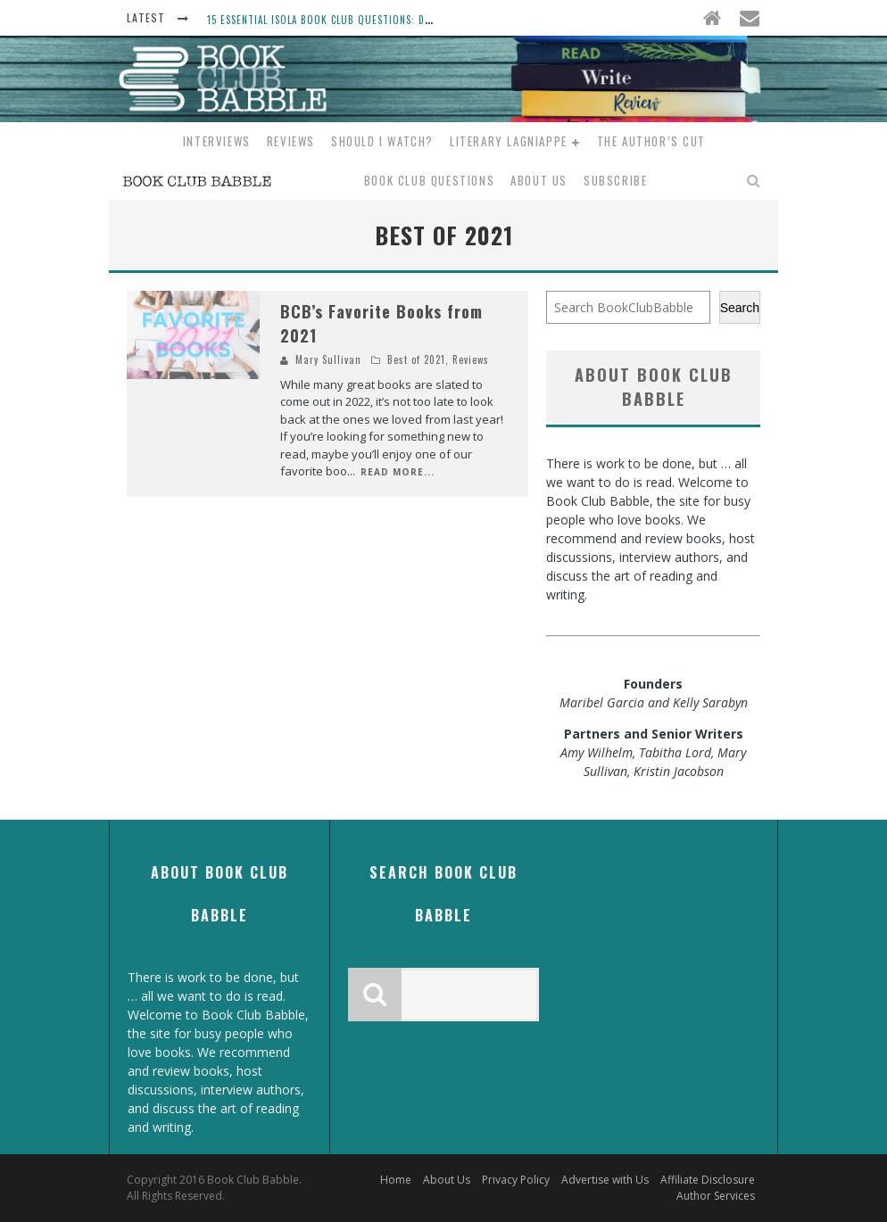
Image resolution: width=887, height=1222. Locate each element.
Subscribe (615, 180)
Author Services (715, 1195)
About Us (539, 180)
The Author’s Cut (652, 141)
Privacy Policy (516, 1179)
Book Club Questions (429, 180)
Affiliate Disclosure (707, 1179)
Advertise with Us (605, 1179)
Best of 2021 (416, 359)
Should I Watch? (382, 141)
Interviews (217, 141)
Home (395, 1179)
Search (739, 308)
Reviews (291, 141)
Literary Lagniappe (509, 141)
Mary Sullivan (328, 359)
